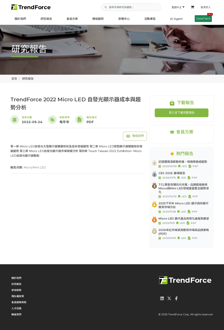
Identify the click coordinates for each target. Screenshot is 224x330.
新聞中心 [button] (124, 19)
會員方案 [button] (72, 19)
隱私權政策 (17, 296)
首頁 (14, 78)
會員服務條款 (18, 302)
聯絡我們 (135, 136)
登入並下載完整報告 (182, 112)
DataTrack (204, 17)
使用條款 (16, 290)
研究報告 (46, 19)
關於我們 (20, 19)
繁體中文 (178, 7)
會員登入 (206, 7)
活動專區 (150, 19)
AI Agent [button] (176, 19)
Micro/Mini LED (35, 167)
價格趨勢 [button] (98, 19)
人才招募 (16, 308)
